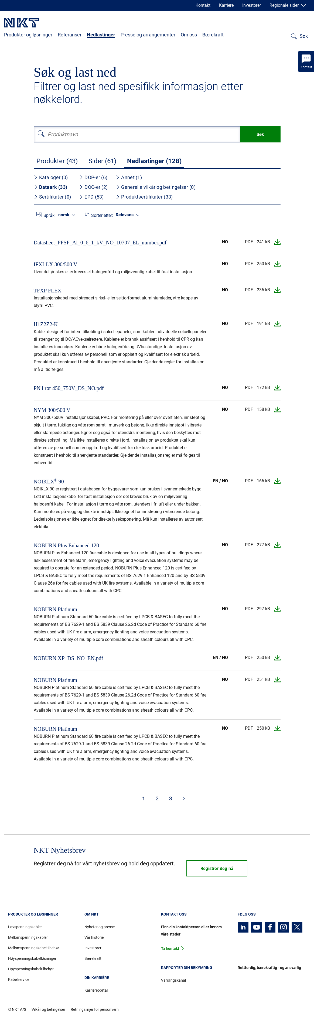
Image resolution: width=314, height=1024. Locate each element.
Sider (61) (102, 161)
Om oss (189, 34)
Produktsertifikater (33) (144, 197)
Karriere (226, 5)
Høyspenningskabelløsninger (32, 958)
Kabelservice (18, 979)
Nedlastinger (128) (154, 161)
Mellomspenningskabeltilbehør (33, 948)
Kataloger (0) (51, 177)
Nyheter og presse (99, 927)
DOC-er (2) (93, 187)
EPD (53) (91, 197)
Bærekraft (213, 34)
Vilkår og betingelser (48, 1009)
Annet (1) (129, 177)
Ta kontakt (170, 948)
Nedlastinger (101, 34)
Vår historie (94, 937)
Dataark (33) (50, 187)
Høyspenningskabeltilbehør (31, 969)
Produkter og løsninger (28, 34)
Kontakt (203, 5)
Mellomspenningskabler (28, 937)
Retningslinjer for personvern (95, 1009)
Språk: (49, 215)
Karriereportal (96, 990)
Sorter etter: (102, 215)
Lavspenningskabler (25, 927)
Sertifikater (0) (52, 197)
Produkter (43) (57, 161)
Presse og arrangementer (148, 34)
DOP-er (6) (93, 177)
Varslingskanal (173, 980)
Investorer (251, 5)
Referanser (69, 34)
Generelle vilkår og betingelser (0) (156, 187)
